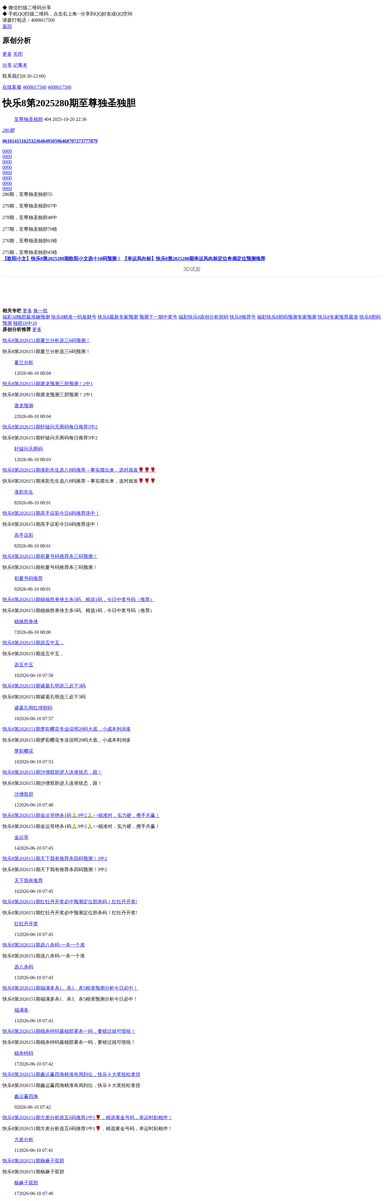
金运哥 (21, 837)
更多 (7, 54)
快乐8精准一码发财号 (73, 316)
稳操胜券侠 (26, 621)
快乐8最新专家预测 (118, 316)
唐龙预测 (23, 405)
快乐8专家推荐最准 (338, 316)
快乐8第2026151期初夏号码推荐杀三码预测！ (50, 556)
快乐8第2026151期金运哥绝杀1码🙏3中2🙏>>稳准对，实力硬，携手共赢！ (81, 815)
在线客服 (11, 87)
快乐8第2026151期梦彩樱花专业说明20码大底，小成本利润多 (66, 728)
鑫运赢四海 (26, 1096)
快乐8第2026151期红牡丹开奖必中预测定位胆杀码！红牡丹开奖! (69, 901)
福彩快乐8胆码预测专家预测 (286, 316)
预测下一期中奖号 (158, 316)
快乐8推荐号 (243, 316)
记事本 (20, 65)
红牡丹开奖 (26, 923)
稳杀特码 (23, 1053)
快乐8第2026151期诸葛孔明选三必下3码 (44, 685)
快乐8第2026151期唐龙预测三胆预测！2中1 (47, 383)
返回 (7, 26)
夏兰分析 (23, 362)
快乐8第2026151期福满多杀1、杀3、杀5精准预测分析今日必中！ (70, 988)
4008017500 (34, 87)
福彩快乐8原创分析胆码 (203, 316)
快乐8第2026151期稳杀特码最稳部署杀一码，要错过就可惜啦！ (69, 1031)
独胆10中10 (25, 323)
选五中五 (23, 664)
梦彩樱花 (23, 751)
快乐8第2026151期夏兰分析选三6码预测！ (46, 340)
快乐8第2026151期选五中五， (33, 642)
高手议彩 (23, 535)
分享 (7, 65)
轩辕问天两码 (28, 448)
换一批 (40, 310)
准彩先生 (23, 492)
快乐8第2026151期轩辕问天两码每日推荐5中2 (50, 426)
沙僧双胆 (23, 794)
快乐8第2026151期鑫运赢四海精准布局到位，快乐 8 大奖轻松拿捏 (71, 1074)
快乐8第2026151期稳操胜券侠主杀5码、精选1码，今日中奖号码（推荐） (78, 599)
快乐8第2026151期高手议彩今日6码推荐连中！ (51, 513)
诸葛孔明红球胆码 (33, 707)
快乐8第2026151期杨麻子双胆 (33, 1160)
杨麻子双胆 (26, 1182)
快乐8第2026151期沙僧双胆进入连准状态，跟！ (52, 772)
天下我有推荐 (28, 880)
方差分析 (23, 1139)
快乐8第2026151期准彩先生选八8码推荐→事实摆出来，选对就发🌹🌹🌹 (79, 469)
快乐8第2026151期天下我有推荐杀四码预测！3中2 (54, 858)
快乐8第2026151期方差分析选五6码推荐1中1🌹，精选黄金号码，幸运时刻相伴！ (87, 1117)
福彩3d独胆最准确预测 (26, 316)
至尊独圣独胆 (28, 119)
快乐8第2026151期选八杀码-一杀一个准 (43, 944)
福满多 (21, 1010)
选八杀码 (23, 966)
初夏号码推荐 (28, 578)
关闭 (18, 54)
